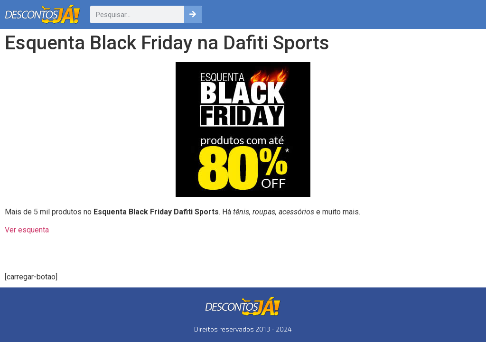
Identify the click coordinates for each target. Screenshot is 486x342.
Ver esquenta (27, 229)
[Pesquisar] (193, 14)
